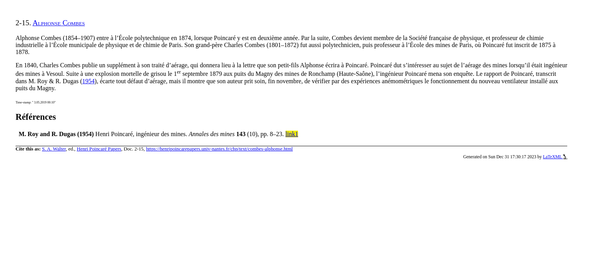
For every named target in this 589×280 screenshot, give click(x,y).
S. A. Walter (54, 149)
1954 (88, 81)
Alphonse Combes (59, 23)
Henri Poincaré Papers (99, 149)
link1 (292, 134)
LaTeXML (555, 156)
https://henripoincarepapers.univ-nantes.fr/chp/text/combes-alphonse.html (219, 149)
